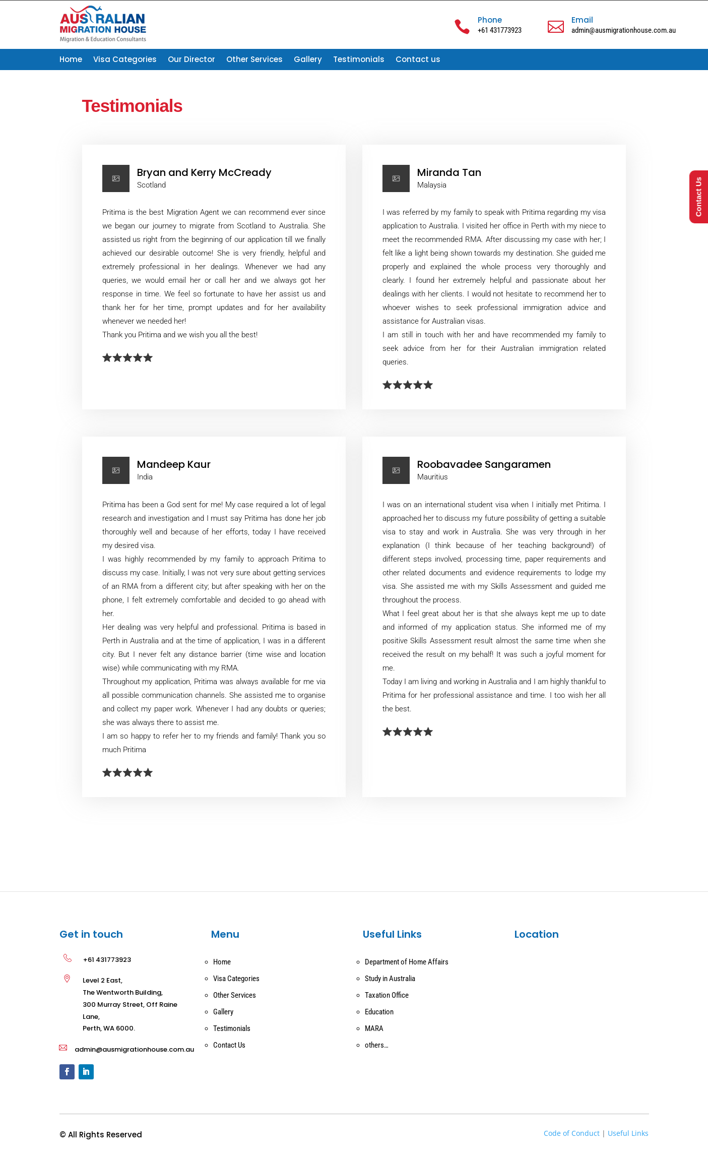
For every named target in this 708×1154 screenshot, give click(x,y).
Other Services (254, 60)
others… (377, 1045)
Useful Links (628, 1133)
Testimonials (358, 60)
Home (70, 60)
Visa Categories (125, 60)
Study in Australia (390, 978)
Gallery (308, 60)
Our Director (191, 60)
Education (379, 1011)
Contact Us (229, 1045)
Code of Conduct (572, 1133)
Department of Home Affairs (406, 961)
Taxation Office (387, 995)
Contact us (418, 60)
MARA (374, 1028)
